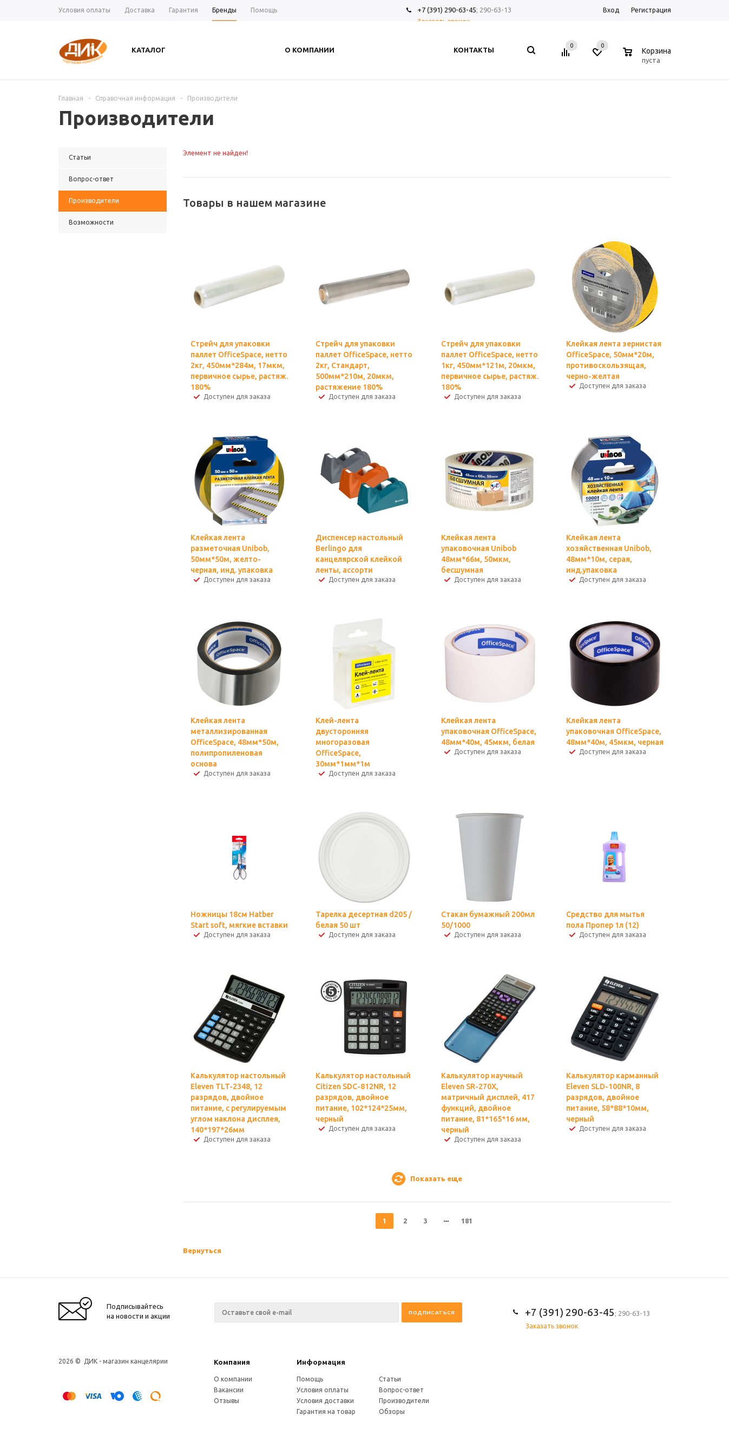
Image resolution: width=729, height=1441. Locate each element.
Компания (232, 1362)
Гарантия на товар (326, 1411)
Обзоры (392, 1411)
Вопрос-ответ (401, 1389)
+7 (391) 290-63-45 (446, 10)
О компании (233, 1379)
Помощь (310, 1379)
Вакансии (229, 1389)
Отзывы (226, 1400)
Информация (321, 1362)
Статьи (390, 1379)
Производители (404, 1400)
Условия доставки (325, 1400)
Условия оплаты (323, 1389)
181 (466, 1220)
